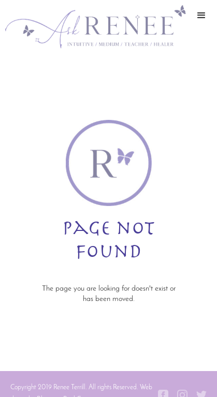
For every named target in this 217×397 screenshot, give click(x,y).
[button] (201, 26)
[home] (93, 26)
